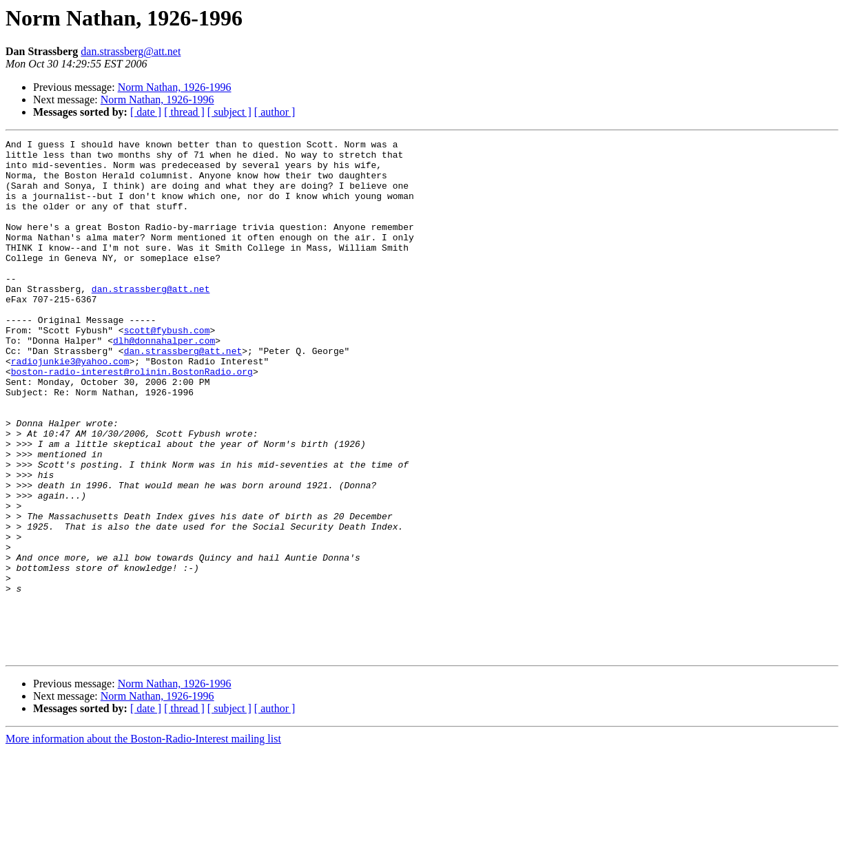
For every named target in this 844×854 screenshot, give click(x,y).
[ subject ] (229, 112)
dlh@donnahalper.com (164, 381)
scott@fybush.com (167, 369)
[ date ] (145, 112)
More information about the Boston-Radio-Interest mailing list (143, 842)
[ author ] (275, 112)
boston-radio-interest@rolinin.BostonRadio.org (132, 419)
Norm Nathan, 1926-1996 (174, 87)
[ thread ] (184, 112)
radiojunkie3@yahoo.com (70, 406)
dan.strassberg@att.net (131, 51)
